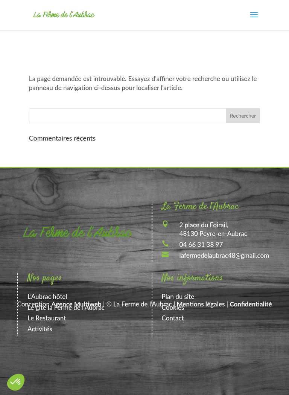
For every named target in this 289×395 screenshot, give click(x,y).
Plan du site (178, 296)
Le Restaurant (46, 318)
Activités (39, 329)
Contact (173, 318)
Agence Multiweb (76, 304)
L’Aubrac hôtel (47, 296)
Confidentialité (251, 304)
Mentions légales (201, 304)
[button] (16, 382)
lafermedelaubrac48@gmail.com (224, 255)
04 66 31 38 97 (201, 244)
